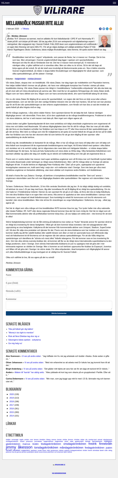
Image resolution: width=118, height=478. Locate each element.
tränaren (17, 450)
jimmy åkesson (20, 447)
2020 (12, 394)
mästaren (108, 441)
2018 (12, 401)
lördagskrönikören (76, 450)
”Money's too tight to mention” (21, 333)
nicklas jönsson (34, 79)
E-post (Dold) (12, 283)
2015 (12, 412)
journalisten (39, 441)
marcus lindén (32, 444)
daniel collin (104, 450)
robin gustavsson (53, 450)
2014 (12, 416)
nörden (85, 450)
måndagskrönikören (72, 447)
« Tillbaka (25, 29)
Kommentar (11, 299)
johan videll (70, 441)
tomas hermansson (94, 441)
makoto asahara (64, 450)
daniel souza (38, 452)
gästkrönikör (80, 441)
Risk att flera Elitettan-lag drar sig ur (23, 336)
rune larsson (34, 439)
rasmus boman (57, 439)
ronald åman (42, 450)
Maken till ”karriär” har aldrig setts (29, 372)
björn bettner (68, 452)
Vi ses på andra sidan (31, 356)
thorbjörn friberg (45, 439)
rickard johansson (27, 441)
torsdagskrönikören (47, 447)
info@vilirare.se (60, 465)
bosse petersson (48, 452)
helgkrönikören (49, 441)
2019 (12, 398)
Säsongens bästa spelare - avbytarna (24, 340)
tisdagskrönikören (52, 443)
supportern (26, 450)
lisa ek (14, 452)
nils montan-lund (91, 439)
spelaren (34, 450)
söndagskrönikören (13, 441)
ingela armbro (25, 439)
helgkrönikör (20, 79)
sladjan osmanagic (13, 439)
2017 (12, 405)
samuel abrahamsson (105, 439)
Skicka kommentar (59, 313)
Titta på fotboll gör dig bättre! (20, 329)
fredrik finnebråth (100, 443)
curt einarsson (59, 452)
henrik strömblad (94, 450)
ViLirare (5, 2)
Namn (8, 275)
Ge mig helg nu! (15, 343)
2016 (12, 409)
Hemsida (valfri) (13, 291)
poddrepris (30, 452)
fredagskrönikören (95, 447)
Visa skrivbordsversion (59, 473)
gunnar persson (21, 452)
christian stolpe (79, 439)
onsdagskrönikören (75, 443)
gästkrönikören (14, 444)
